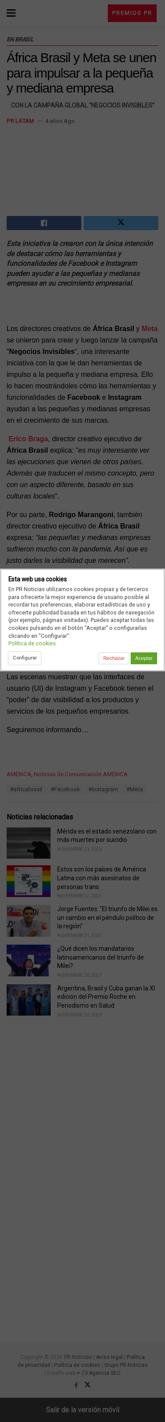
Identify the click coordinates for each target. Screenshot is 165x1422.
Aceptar (143, 658)
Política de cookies (32, 643)
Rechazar (114, 658)
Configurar (25, 658)
